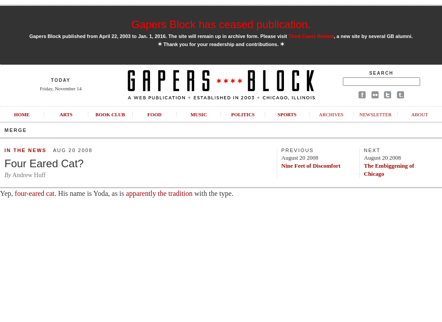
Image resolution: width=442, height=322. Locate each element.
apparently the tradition (159, 193)
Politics (243, 114)
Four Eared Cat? (43, 163)
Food (154, 114)
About (419, 114)
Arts (66, 114)
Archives (331, 114)
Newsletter (375, 114)
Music (199, 114)
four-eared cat (34, 193)
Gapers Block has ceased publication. (221, 24)
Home (22, 114)
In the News (25, 150)
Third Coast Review (311, 36)
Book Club (110, 114)
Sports (287, 114)
